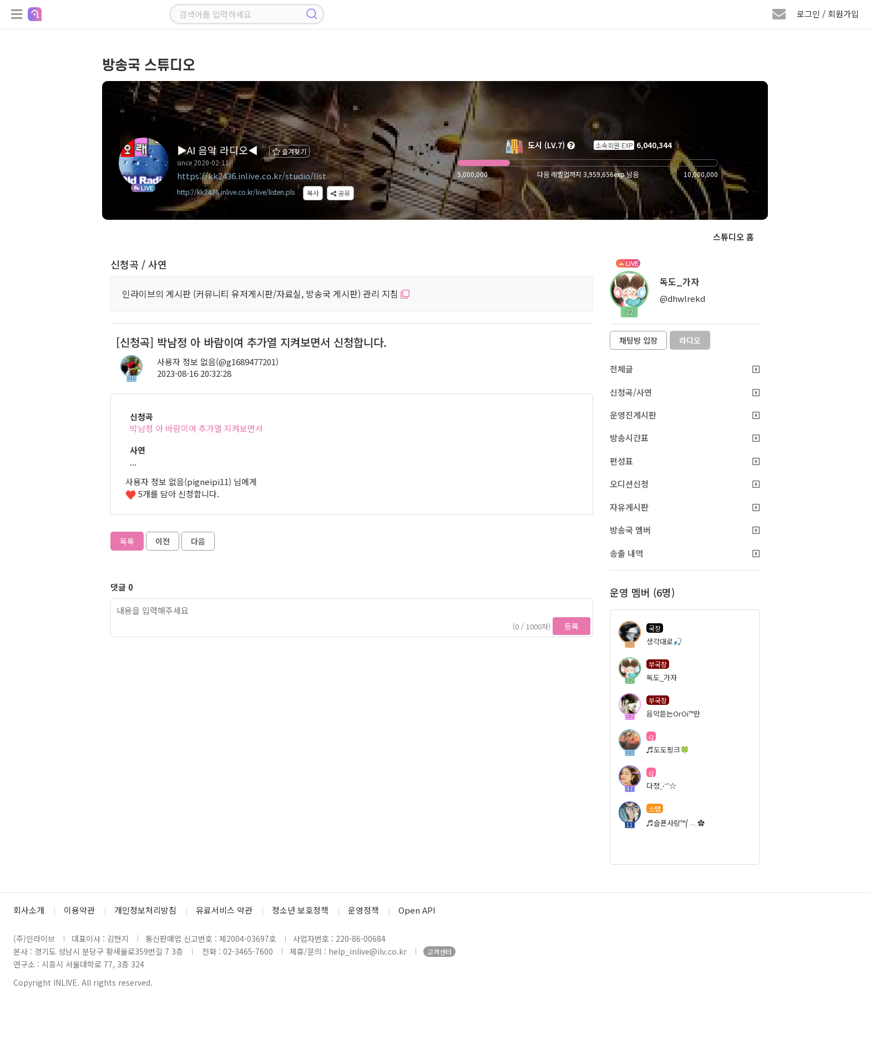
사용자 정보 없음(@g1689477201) (218, 361)
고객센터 (439, 951)
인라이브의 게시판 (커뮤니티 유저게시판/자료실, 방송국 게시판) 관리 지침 (265, 293)
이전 (162, 541)
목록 (127, 541)
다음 (198, 541)
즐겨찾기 (289, 151)
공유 (340, 193)
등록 (571, 626)
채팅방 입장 (638, 340)
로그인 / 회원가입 (828, 13)
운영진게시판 (685, 415)
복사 (313, 193)
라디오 (690, 340)
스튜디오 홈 (733, 237)
